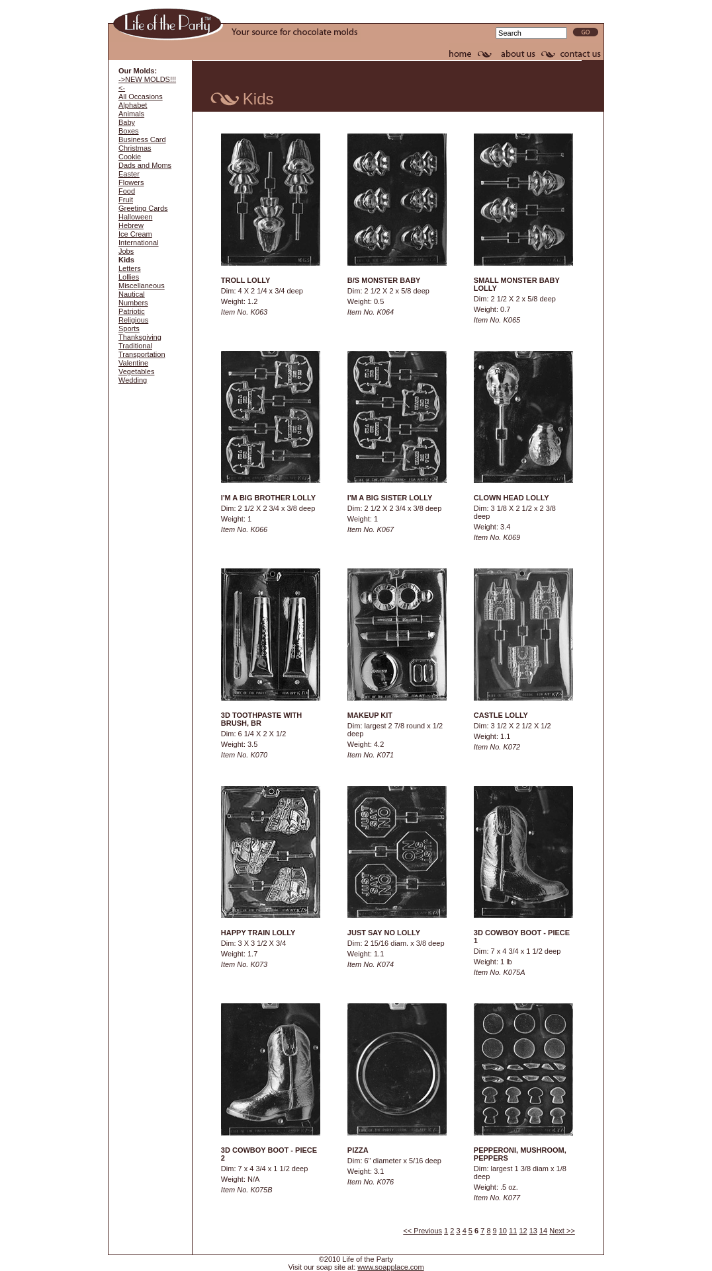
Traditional (135, 346)
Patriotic (131, 311)
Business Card (142, 139)
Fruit (125, 200)
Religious (133, 320)
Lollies (128, 277)
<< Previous (422, 1231)
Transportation (141, 354)
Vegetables (136, 371)
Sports (129, 328)
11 (513, 1231)
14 (543, 1231)
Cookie (129, 157)
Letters (129, 268)
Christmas (135, 148)
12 (523, 1231)
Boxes (128, 131)
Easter (129, 174)
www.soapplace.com (390, 1267)
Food (126, 191)
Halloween (135, 217)
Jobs (126, 251)
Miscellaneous (141, 285)
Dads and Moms (144, 165)
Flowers (131, 182)
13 (533, 1231)
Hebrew (131, 225)
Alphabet (132, 105)
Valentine (133, 363)
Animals (131, 114)
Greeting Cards (143, 208)
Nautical (131, 294)
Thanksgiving (139, 337)
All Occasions (140, 96)
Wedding (132, 380)
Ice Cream (135, 234)
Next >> (562, 1231)
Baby (126, 122)
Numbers (133, 303)
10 (503, 1231)
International (138, 243)
